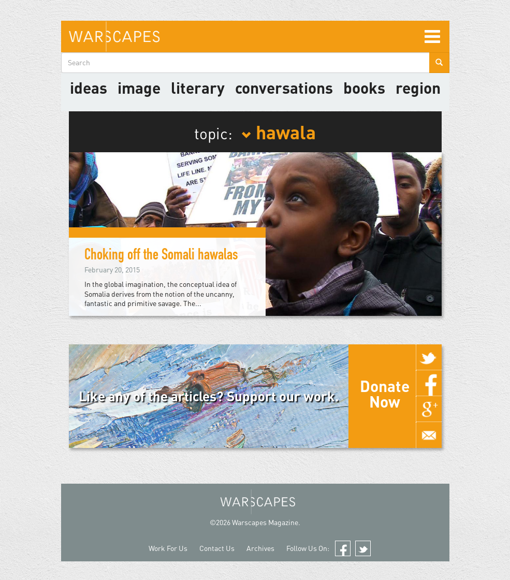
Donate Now (385, 393)
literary (198, 87)
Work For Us (168, 548)
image (139, 87)
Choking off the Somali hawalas (161, 256)
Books (364, 87)
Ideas (88, 87)
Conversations (284, 87)
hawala (278, 131)
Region (418, 87)
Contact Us (217, 548)
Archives (260, 548)
